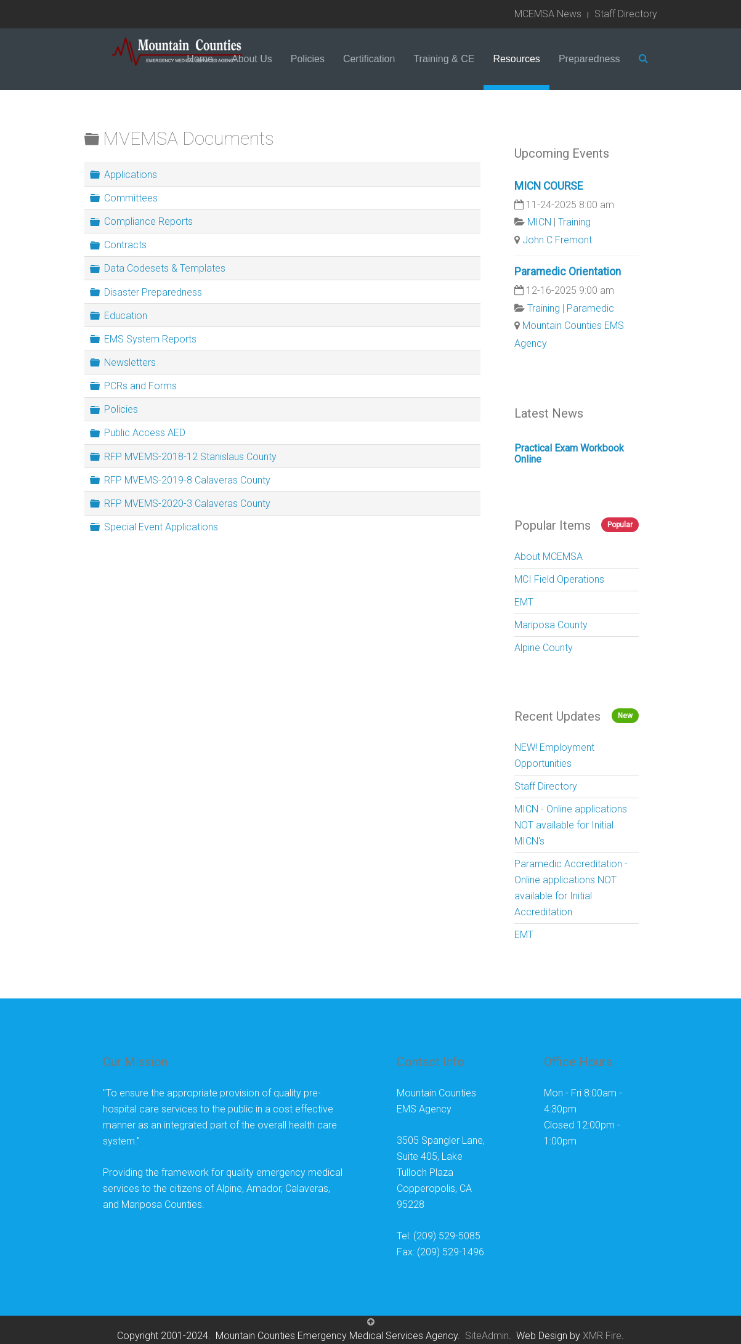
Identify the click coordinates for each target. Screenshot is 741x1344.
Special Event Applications (161, 527)
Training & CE (443, 59)
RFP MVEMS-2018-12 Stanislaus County (190, 456)
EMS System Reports (150, 339)
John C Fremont (557, 240)
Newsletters (130, 362)
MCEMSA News (547, 14)
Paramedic (590, 308)
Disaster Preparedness (153, 292)
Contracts (125, 245)
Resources (516, 59)
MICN (539, 222)
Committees (131, 198)
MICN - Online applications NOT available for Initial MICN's (570, 825)
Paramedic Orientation (567, 271)
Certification (369, 59)
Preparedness (589, 59)
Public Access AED (144, 433)
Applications (130, 174)
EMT (523, 602)
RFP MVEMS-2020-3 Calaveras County (187, 503)
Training (574, 222)
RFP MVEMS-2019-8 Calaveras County (187, 479)
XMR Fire (602, 1336)
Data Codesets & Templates (164, 268)
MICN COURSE (548, 186)
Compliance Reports (148, 221)
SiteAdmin (487, 1336)
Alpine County (543, 648)
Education (125, 315)
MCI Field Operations (559, 579)
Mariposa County (551, 625)
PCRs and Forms (140, 386)
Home (200, 59)
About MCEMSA (548, 556)
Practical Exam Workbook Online (569, 453)
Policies (308, 59)
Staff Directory (625, 14)
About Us (252, 59)
